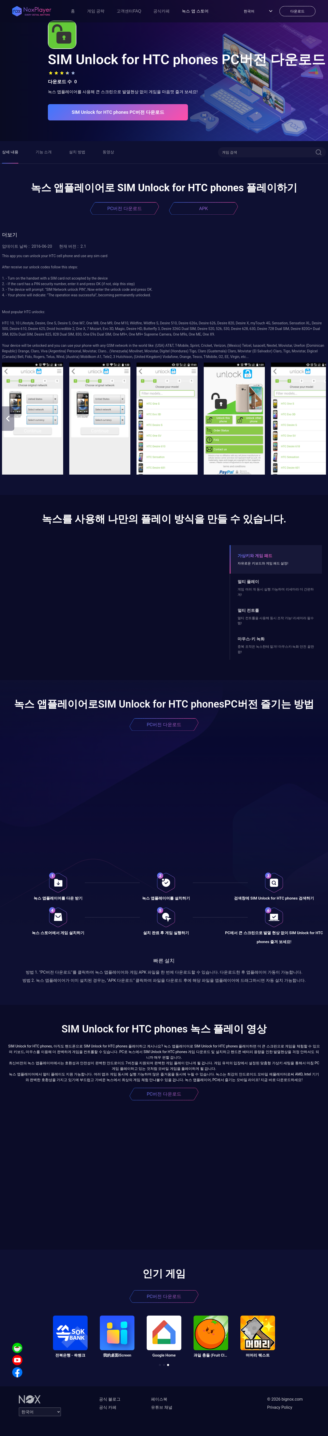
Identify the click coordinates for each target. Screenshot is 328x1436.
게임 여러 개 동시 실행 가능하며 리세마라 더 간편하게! (276, 591)
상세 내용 (10, 152)
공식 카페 (107, 1407)
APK (203, 208)
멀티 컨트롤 (248, 610)
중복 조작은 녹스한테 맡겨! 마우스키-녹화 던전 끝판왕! (276, 649)
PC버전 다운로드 (124, 208)
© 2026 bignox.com (285, 1399)
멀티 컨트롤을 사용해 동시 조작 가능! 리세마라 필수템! (276, 620)
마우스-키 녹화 (251, 639)
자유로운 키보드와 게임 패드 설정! (263, 563)
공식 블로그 (109, 1399)
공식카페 (161, 11)
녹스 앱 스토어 (195, 11)
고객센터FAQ (129, 11)
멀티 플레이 (248, 581)
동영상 (108, 152)
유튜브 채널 (161, 1407)
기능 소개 (44, 152)
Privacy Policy (279, 1407)
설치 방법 (77, 152)
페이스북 (159, 1399)
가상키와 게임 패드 (255, 555)
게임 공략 (95, 11)
